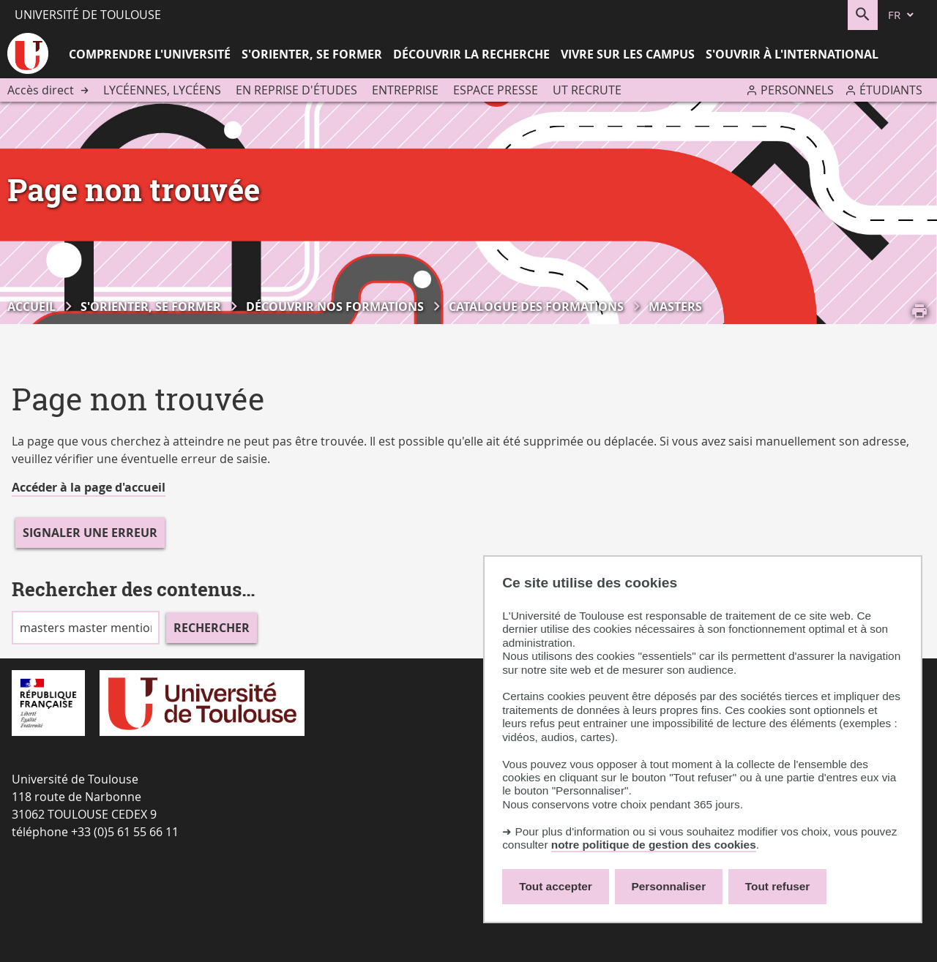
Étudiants (890, 90)
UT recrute (587, 90)
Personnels (797, 90)
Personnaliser (669, 886)
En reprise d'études (296, 90)
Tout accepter (555, 886)
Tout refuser (777, 886)
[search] (86, 628)
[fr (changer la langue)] (902, 15)
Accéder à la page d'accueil (88, 487)
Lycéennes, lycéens (162, 90)
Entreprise (405, 90)
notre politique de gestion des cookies (653, 844)
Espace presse (495, 90)
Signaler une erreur (90, 533)
